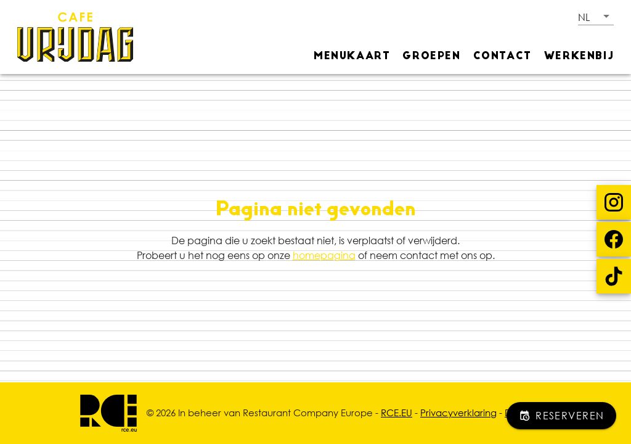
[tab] (351, 55)
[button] (596, 17)
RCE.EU (396, 412)
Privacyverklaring (458, 412)
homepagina (324, 255)
